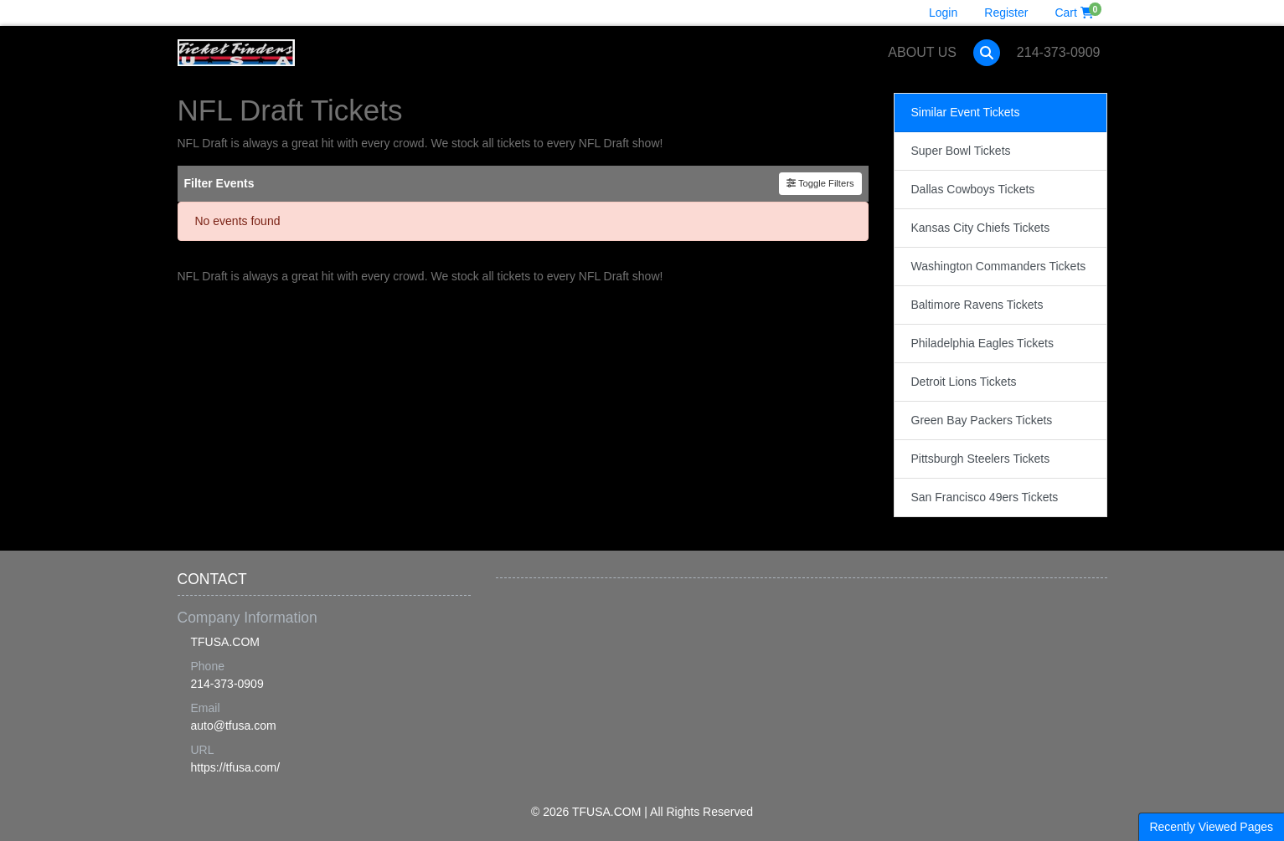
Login (943, 12)
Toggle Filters (820, 183)
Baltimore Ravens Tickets (977, 304)
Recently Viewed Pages (1211, 826)
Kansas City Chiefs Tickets (980, 227)
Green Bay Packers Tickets (982, 420)
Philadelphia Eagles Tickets (982, 343)
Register (1006, 12)
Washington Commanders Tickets (998, 266)
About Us (922, 52)
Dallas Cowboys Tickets (973, 189)
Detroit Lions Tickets (964, 381)
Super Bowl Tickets (961, 150)
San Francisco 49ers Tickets (985, 497)
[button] (986, 53)
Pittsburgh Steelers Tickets (980, 458)
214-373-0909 (1059, 52)
